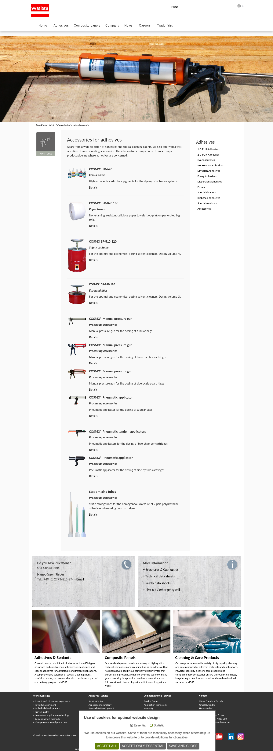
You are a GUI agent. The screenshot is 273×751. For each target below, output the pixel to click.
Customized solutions (99, 718)
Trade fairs (165, 25)
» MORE (63, 682)
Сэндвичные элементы (139, 749)
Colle (147, 746)
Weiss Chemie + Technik (45, 125)
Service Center (96, 701)
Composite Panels (120, 657)
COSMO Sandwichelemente (86, 749)
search (174, 6)
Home (42, 25)
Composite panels (87, 25)
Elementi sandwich (157, 749)
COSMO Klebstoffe (116, 746)
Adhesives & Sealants (52, 657)
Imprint (105, 735)
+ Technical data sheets (159, 576)
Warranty (148, 708)
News (128, 25)
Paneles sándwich (191, 749)
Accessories (84, 125)
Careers (145, 25)
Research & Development (101, 708)
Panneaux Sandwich (121, 749)
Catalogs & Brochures (154, 722)
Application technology (100, 704)
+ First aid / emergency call (161, 590)
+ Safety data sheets (157, 583)
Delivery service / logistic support (105, 722)
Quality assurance (97, 715)
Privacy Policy (146, 735)
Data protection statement (123, 735)
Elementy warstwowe (174, 749)
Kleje (153, 746)
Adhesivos (160, 746)
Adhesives (61, 25)
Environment (95, 711)
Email (80, 579)
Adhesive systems (72, 125)
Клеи (142, 746)
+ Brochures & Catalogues (160, 570)
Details (93, 187)
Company (112, 25)
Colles (136, 746)
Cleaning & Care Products (197, 657)
